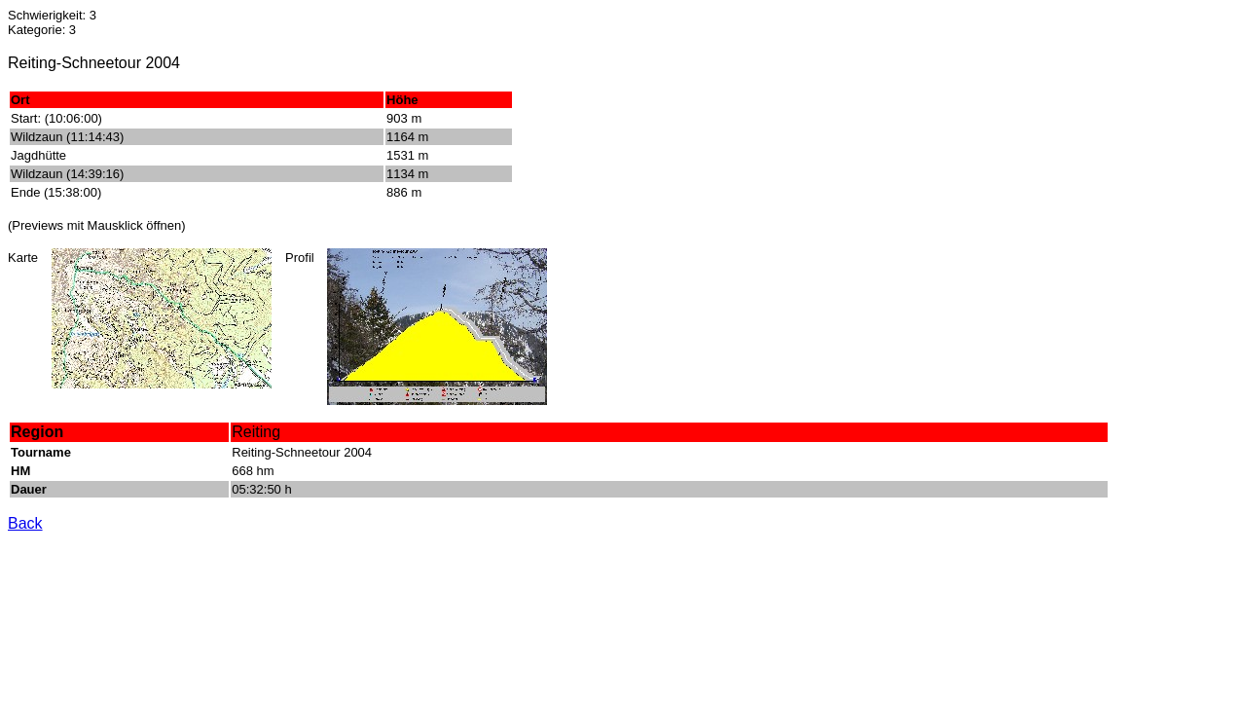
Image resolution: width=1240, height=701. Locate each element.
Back (25, 523)
